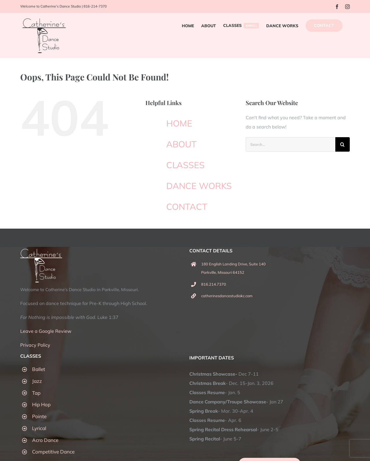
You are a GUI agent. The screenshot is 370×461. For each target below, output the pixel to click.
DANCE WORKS (199, 185)
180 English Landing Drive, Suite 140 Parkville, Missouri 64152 (233, 268)
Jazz (37, 381)
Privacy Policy (35, 345)
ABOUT (181, 144)
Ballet (38, 369)
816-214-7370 (95, 6)
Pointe (39, 416)
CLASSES (185, 164)
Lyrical (39, 428)
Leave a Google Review (45, 331)
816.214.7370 (213, 284)
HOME (179, 123)
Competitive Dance (53, 452)
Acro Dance (45, 440)
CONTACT (186, 206)
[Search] (342, 144)
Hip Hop (41, 404)
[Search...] (290, 144)
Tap (36, 393)
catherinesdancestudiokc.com (226, 295)
